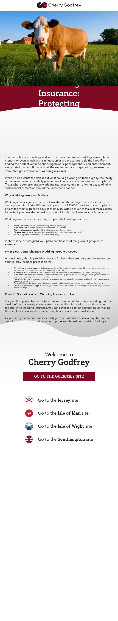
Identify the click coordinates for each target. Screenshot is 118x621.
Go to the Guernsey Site (59, 376)
